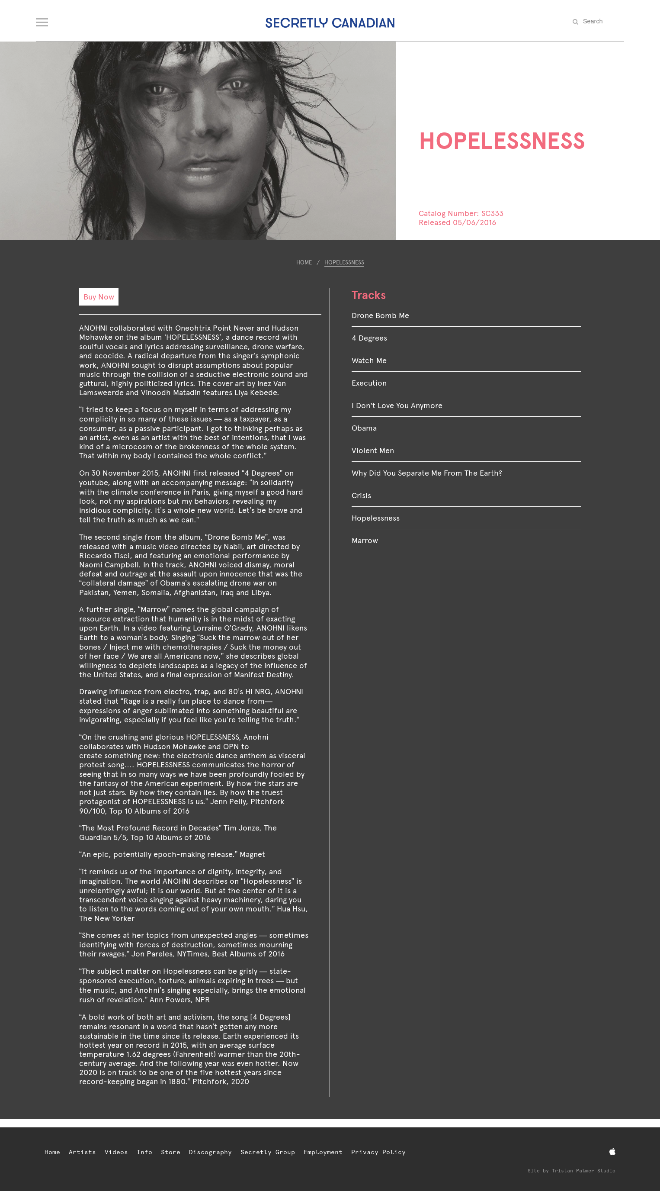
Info (144, 1152)
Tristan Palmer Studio (583, 1171)
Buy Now (98, 296)
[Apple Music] (612, 1151)
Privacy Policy (378, 1152)
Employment (323, 1152)
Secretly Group (267, 1152)
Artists (82, 1152)
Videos (116, 1152)
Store (170, 1152)
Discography (210, 1152)
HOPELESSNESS (344, 262)
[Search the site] (602, 21)
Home (304, 262)
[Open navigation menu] (42, 20)
